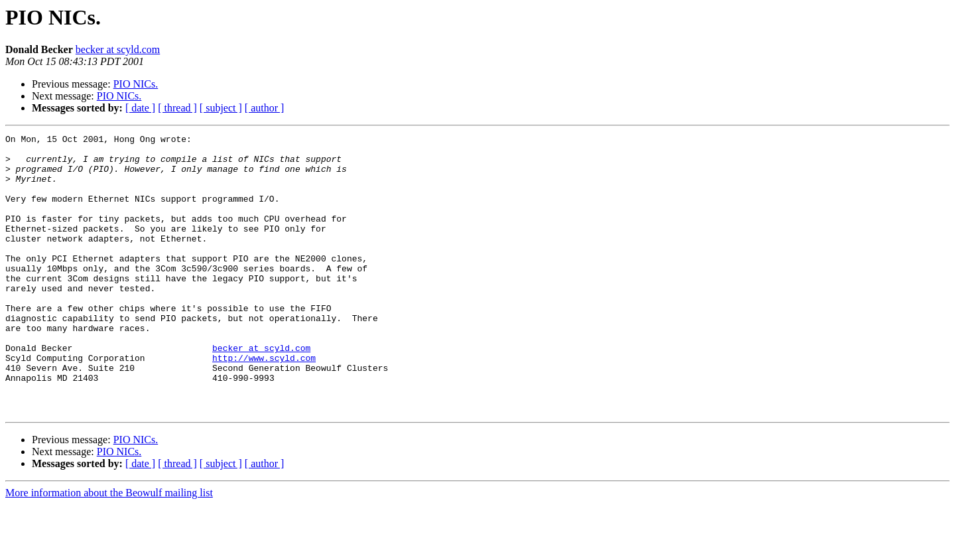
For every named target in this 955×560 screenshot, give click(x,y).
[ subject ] (221, 107)
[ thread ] (177, 107)
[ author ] (265, 107)
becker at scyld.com (118, 49)
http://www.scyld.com (264, 403)
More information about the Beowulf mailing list (109, 548)
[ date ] (140, 107)
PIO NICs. (136, 84)
